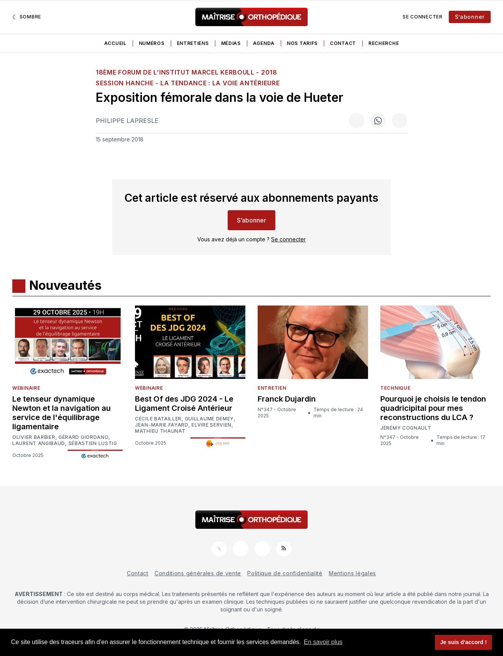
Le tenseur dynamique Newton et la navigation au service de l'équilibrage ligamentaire (61, 412)
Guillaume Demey (209, 419)
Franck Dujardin (287, 399)
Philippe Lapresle (127, 121)
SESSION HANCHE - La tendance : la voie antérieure (188, 83)
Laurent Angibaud (38, 443)
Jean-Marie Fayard (161, 425)
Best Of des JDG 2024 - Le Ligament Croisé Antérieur (184, 403)
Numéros (152, 43)
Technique (395, 388)
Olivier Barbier (33, 437)
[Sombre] (26, 17)
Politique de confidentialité (285, 573)
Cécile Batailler (158, 419)
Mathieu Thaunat (160, 431)
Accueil (115, 43)
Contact (343, 43)
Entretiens (193, 43)
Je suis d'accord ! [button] (463, 642)
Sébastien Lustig (92, 443)
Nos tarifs (302, 43)
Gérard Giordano (83, 437)
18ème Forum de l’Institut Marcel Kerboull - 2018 (186, 72)
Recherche (383, 43)
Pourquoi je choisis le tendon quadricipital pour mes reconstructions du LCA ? (433, 408)
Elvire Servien (212, 425)
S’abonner (470, 16)
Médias (231, 43)
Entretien (272, 388)
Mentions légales (352, 573)
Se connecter (422, 17)
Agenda (264, 43)
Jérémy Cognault (405, 428)
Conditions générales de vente (198, 573)
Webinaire (26, 388)
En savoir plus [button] (323, 642)
